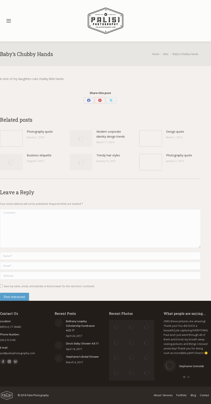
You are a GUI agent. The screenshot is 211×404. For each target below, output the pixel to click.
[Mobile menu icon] (8, 20)
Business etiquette (39, 155)
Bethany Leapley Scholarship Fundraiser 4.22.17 (80, 325)
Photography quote (40, 131)
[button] (184, 377)
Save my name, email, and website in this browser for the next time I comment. (49, 286)
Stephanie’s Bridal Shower (82, 356)
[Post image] (11, 138)
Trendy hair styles (108, 155)
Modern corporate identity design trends (110, 134)
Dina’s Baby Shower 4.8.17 (82, 343)
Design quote (175, 131)
